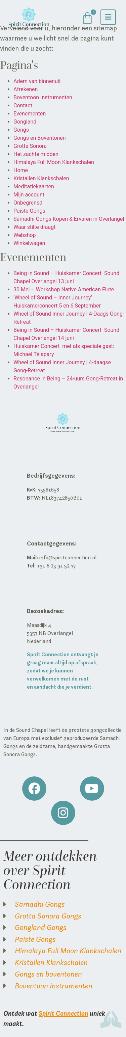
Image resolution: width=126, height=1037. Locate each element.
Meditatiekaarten (33, 186)
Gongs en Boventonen (39, 138)
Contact (22, 105)
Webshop (24, 235)
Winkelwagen (29, 243)
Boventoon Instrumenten (42, 97)
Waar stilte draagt (34, 227)
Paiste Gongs (29, 211)
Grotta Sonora (30, 146)
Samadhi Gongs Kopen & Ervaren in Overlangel (68, 219)
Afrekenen (25, 89)
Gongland (24, 121)
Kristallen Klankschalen (41, 178)
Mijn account (28, 194)
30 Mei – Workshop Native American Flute (63, 289)
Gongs (21, 130)
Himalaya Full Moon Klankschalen (53, 162)
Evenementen (29, 113)
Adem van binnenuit (37, 81)
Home (20, 170)
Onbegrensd (27, 203)
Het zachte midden (35, 154)
